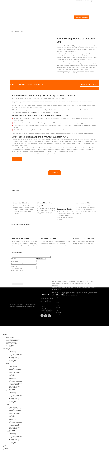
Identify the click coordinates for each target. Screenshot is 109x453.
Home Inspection (12, 352)
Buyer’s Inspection (10, 338)
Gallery (57, 306)
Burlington (44, 154)
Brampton (51, 154)
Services (57, 303)
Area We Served (6, 349)
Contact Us (58, 316)
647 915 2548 (81, 1)
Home (57, 298)
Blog (57, 311)
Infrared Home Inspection (11, 344)
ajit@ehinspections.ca (94, 1)
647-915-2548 (36, 112)
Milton (39, 154)
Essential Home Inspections (54, 330)
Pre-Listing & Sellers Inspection (13, 340)
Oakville (8, 378)
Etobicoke (57, 154)
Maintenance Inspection (11, 343)
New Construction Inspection (12, 341)
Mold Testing (9, 347)
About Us (58, 301)
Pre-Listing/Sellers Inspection (15, 355)
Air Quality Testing (10, 346)
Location (58, 308)
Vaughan (63, 154)
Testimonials (58, 313)
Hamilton (34, 154)
